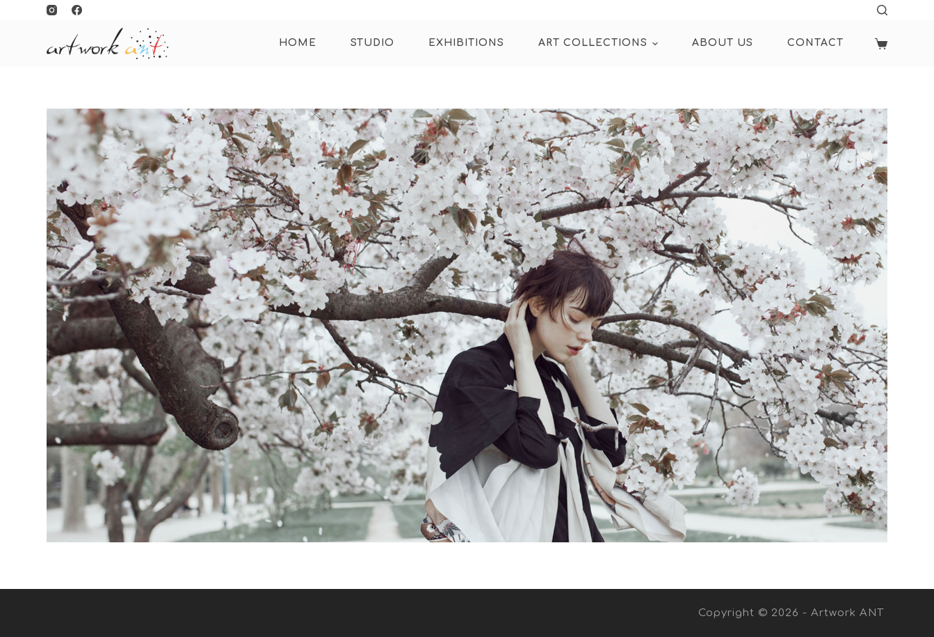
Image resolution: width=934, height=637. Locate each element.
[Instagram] (52, 10)
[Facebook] (77, 10)
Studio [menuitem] (372, 43)
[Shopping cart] (881, 44)
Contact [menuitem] (815, 43)
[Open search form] (882, 10)
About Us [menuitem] (722, 43)
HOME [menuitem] (297, 43)
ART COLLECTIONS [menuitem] (600, 44)
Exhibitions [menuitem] (466, 43)
